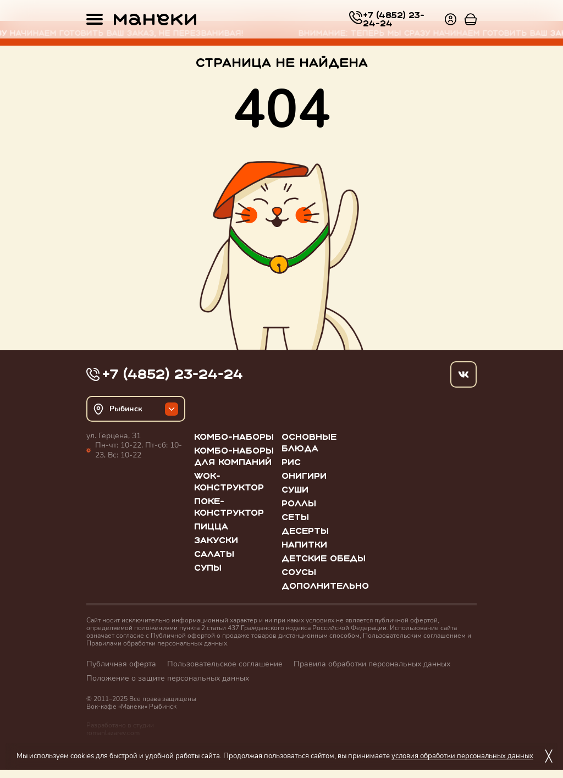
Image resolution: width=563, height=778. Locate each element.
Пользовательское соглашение (225, 664)
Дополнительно (325, 586)
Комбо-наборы (234, 437)
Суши (295, 489)
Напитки (304, 544)
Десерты (305, 531)
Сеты (295, 517)
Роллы (299, 503)
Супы (208, 567)
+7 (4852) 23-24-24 (393, 19)
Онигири (304, 476)
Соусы (299, 572)
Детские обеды (324, 558)
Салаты (214, 554)
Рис (291, 462)
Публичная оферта (121, 664)
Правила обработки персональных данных (372, 664)
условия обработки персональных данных (462, 755)
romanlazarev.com (113, 733)
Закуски (216, 540)
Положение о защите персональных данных (167, 678)
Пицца (211, 526)
